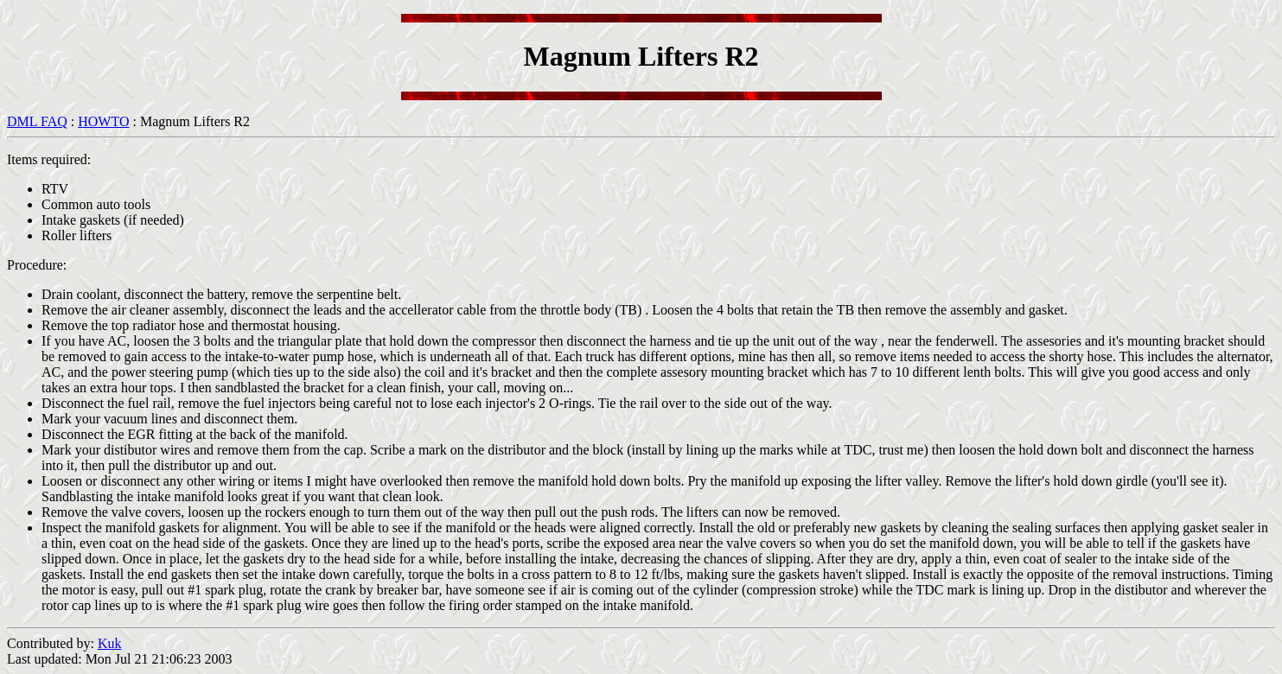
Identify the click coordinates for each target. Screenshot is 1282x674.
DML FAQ (37, 121)
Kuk (110, 643)
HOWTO (103, 121)
